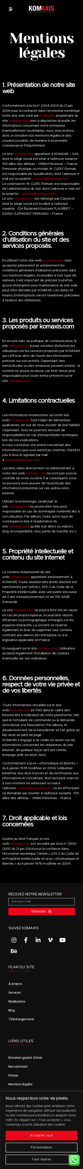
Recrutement (18, 1066)
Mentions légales (20, 1084)
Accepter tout (41, 1135)
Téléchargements (21, 1019)
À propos (15, 983)
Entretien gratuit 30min (25, 1057)
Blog (11, 1010)
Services (14, 992)
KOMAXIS (47, 115)
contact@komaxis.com (50, 178)
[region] (41, 1130)
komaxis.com (19, 120)
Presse (13, 1075)
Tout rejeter (41, 1159)
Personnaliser (41, 1147)
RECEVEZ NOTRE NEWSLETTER (35, 894)
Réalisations (16, 1001)
